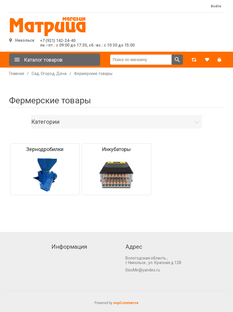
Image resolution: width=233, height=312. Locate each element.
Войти (216, 6)
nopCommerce (126, 303)
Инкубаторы (116, 149)
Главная (16, 73)
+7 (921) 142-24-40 (57, 40)
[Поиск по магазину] (141, 60)
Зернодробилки (44, 149)
